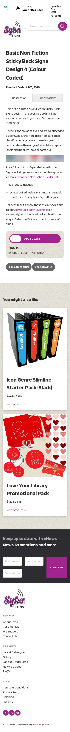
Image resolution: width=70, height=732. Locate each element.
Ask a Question (19, 266)
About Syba (10, 622)
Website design (38, 724)
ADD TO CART (32, 238)
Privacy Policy (11, 692)
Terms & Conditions (16, 687)
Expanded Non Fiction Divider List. (38, 177)
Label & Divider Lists (15, 662)
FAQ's (6, 671)
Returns (8, 701)
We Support (10, 631)
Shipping (8, 697)
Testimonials (11, 626)
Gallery (7, 657)
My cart (56, 10)
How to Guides (12, 666)
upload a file (43, 266)
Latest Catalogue (14, 652)
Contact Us (10, 636)
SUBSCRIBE (56, 567)
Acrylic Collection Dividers (30, 210)
